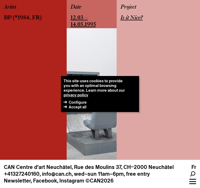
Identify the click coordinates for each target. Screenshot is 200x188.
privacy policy (76, 95)
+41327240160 (22, 174)
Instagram (71, 180)
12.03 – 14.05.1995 (83, 21)
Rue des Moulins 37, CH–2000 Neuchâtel (124, 167)
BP (7, 18)
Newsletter (17, 180)
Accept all (77, 107)
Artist (10, 7)
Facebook (45, 180)
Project (128, 7)
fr (193, 167)
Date (76, 7)
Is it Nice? (132, 18)
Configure (78, 102)
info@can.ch (57, 174)
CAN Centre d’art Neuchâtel (38, 167)
